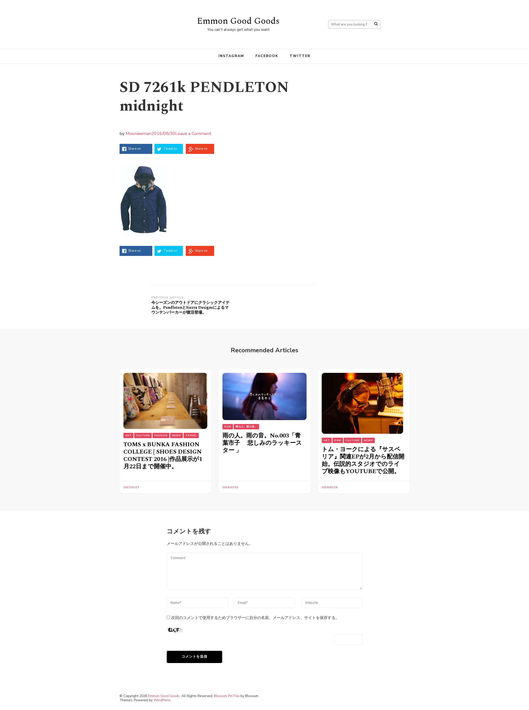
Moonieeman (138, 134)
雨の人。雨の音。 (246, 426)
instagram (231, 56)
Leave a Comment (193, 134)
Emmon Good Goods (238, 21)
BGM (227, 426)
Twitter (300, 56)
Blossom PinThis (227, 696)
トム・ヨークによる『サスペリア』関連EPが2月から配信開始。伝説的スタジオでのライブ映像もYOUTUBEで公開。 (363, 460)
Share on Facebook (135, 150)
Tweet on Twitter (170, 150)
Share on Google (201, 150)
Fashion (160, 435)
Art (128, 435)
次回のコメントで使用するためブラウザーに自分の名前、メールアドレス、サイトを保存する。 (255, 617)
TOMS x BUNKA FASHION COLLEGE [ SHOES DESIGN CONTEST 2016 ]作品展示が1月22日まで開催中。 (162, 455)
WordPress (162, 700)
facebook (266, 56)
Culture (143, 435)
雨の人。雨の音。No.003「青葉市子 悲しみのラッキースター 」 (262, 443)
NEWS (176, 435)
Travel (191, 435)
